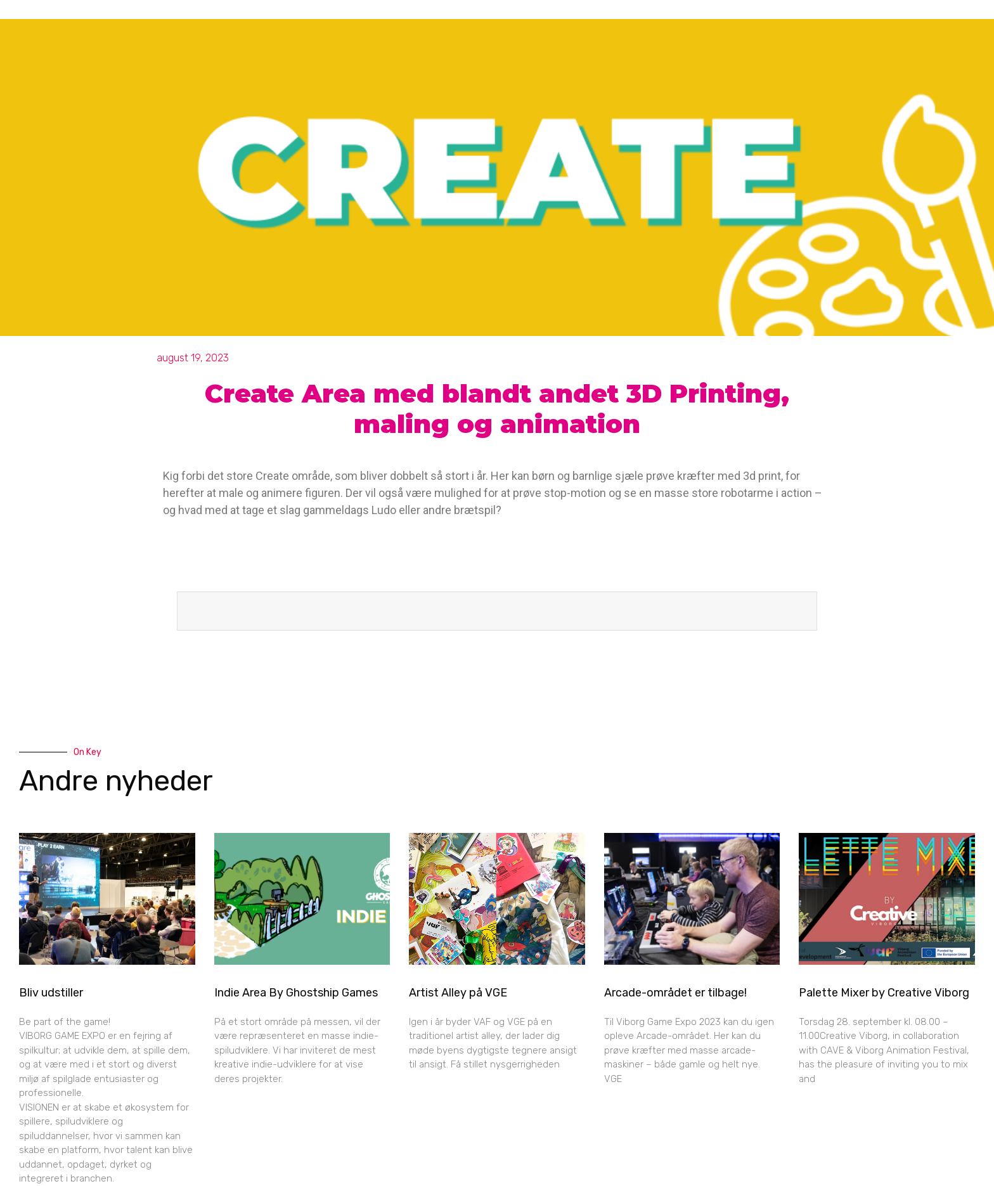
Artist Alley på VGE (458, 993)
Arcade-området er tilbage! (675, 993)
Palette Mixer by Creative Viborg (884, 993)
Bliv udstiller (51, 993)
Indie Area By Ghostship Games (296, 993)
